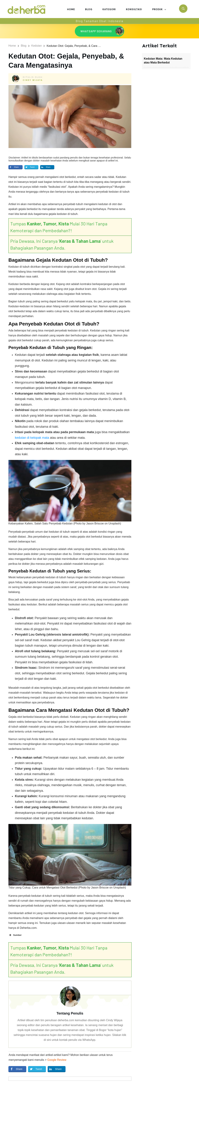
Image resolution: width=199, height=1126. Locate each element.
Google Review (56, 1059)
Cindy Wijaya (33, 80)
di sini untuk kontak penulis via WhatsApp (69, 1039)
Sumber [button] (15, 935)
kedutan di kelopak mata (32, 437)
